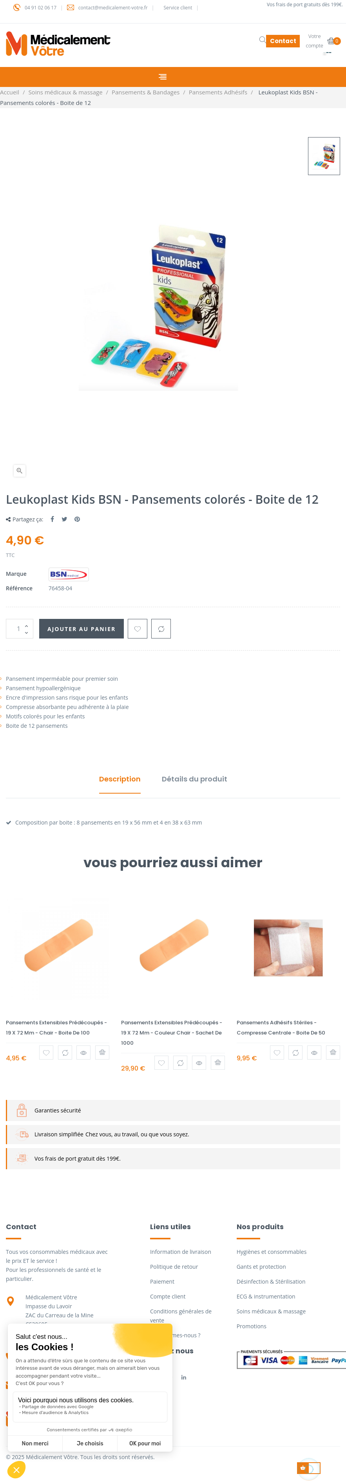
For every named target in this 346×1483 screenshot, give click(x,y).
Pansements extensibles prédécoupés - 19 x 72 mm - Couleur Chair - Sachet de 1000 (171, 1033)
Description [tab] (120, 779)
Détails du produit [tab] (194, 779)
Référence (19, 588)
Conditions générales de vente (181, 1316)
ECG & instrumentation (266, 1296)
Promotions (251, 1326)
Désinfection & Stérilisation (271, 1281)
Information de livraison (180, 1251)
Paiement (162, 1281)
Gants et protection (261, 1266)
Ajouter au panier (81, 629)
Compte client (167, 1296)
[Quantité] (19, 628)
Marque (16, 573)
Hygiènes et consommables (272, 1251)
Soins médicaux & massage (271, 1311)
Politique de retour (174, 1266)
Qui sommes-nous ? (175, 1335)
